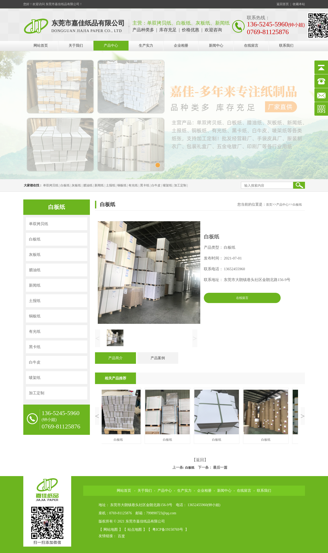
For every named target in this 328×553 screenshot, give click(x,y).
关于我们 (76, 45)
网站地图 (110, 529)
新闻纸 (99, 185)
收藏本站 (299, 4)
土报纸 (110, 185)
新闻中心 (216, 45)
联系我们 (286, 45)
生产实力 (146, 45)
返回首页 (283, 4)
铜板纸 (121, 185)
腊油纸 (87, 185)
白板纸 (65, 185)
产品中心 (111, 45)
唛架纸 (167, 185)
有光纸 (133, 185)
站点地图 (135, 529)
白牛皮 (156, 185)
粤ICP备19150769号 (168, 529)
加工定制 (180, 185)
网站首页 (41, 45)
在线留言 (251, 45)
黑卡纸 (144, 185)
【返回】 (200, 460)
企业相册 (181, 45)
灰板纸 (76, 185)
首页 (269, 204)
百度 (121, 536)
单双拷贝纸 (50, 185)
